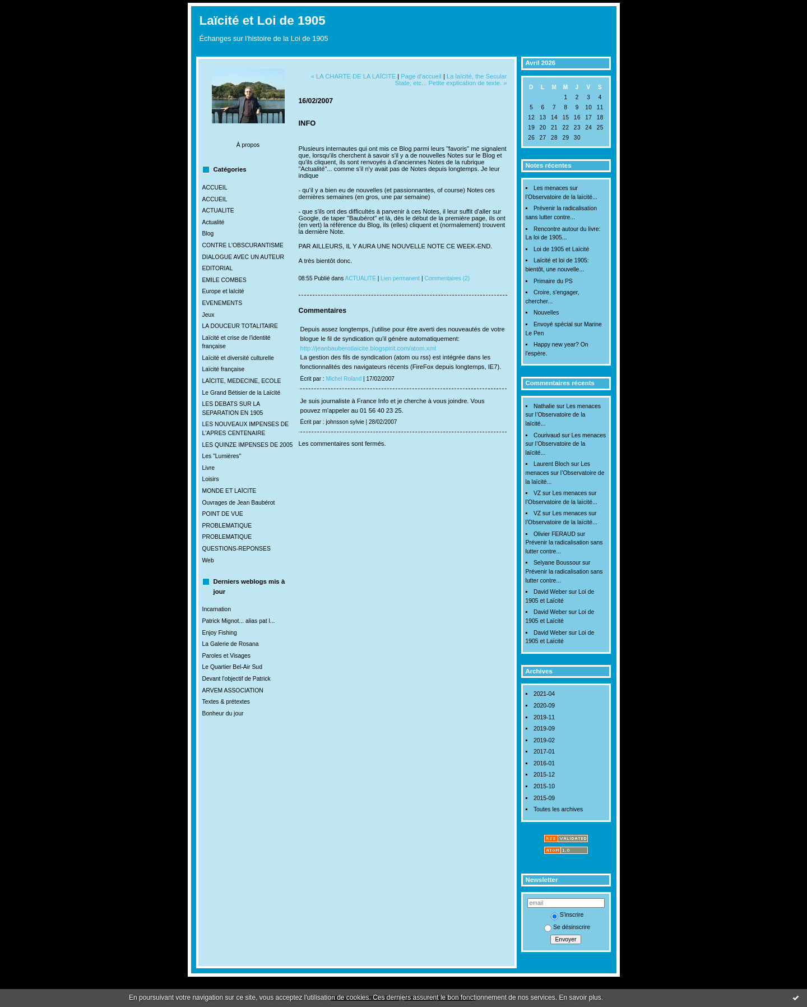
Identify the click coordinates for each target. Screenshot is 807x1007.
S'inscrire (567, 915)
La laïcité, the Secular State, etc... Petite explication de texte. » (451, 79)
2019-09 (544, 729)
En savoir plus (580, 997)
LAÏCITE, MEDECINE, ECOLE (241, 381)
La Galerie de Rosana (230, 644)
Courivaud (547, 435)
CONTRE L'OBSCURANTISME (243, 245)
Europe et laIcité (223, 291)
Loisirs (210, 479)
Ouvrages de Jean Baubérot (238, 503)
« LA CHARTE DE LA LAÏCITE (353, 76)
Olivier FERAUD (555, 534)
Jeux (208, 315)
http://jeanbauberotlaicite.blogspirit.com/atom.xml (368, 348)
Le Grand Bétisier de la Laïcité (241, 393)
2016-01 (544, 763)
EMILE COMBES (224, 280)
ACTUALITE (218, 210)
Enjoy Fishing (219, 633)
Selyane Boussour (557, 563)
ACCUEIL (215, 187)
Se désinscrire (567, 927)
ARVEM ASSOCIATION (232, 690)
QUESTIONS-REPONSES (236, 549)
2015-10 (544, 786)
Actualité (213, 222)
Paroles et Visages (226, 656)
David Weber (550, 592)
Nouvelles (546, 313)
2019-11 (544, 717)
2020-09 (544, 706)
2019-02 (544, 740)
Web (208, 560)
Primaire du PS (553, 281)
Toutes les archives (558, 809)
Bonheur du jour (223, 713)
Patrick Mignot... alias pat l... (238, 621)
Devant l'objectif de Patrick (236, 679)
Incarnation (216, 609)
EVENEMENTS (222, 303)
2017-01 (544, 752)
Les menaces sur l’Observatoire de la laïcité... (563, 415)
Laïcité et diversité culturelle (238, 358)
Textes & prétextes (226, 702)
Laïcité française (223, 369)
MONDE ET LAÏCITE (229, 491)
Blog (208, 233)
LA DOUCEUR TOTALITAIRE (240, 326)
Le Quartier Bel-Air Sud (232, 667)
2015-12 (544, 775)
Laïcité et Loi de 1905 (263, 20)
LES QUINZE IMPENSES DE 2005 (247, 445)
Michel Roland (343, 379)
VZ (537, 493)
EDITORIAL (217, 268)
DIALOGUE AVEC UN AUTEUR (243, 257)
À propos (248, 145)
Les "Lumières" (222, 456)
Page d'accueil (421, 76)
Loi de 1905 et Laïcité (561, 249)
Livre (208, 468)
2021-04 (544, 694)
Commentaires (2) (447, 278)
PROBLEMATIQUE (227, 526)
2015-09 (544, 798)
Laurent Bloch (551, 464)
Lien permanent (400, 278)
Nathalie (544, 406)
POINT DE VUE (222, 514)
